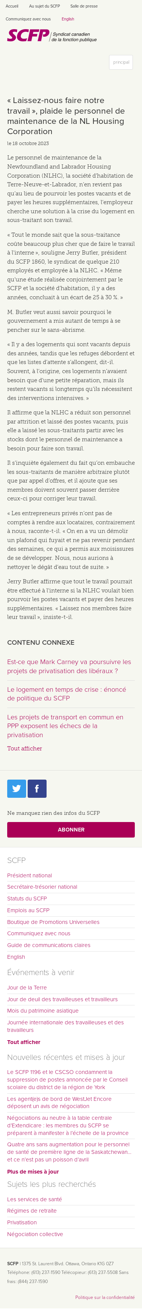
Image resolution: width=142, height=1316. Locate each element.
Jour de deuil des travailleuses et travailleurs (62, 999)
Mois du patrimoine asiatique (43, 1010)
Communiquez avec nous (28, 19)
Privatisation (22, 1222)
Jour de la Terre (27, 987)
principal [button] (123, 64)
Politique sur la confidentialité (105, 1297)
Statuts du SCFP (27, 898)
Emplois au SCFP (28, 910)
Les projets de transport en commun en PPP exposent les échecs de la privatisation (65, 726)
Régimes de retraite (32, 1210)
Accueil (12, 6)
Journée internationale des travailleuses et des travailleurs (65, 1026)
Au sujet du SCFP (44, 6)
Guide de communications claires (49, 945)
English (68, 19)
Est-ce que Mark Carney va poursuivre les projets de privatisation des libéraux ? (69, 666)
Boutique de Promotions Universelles (53, 922)
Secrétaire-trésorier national (42, 886)
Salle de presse (84, 6)
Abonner (71, 830)
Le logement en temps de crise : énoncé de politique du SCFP (66, 694)
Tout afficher (24, 748)
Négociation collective (35, 1234)
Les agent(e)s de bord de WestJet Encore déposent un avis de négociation (59, 1103)
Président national (29, 875)
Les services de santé (34, 1199)
